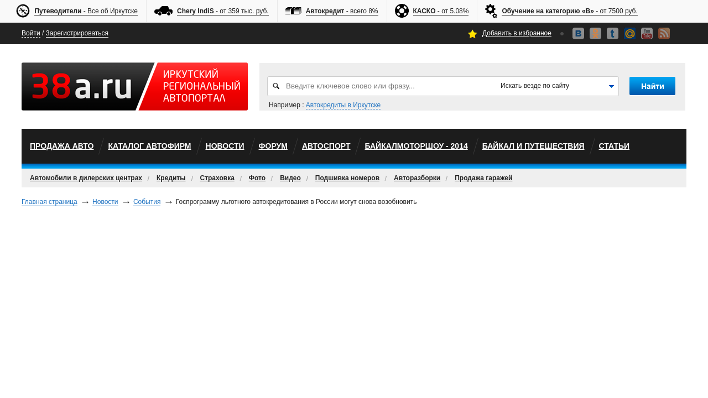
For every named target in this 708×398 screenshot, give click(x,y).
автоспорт (326, 146)
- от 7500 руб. (569, 11)
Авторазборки (417, 178)
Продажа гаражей (483, 178)
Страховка (217, 178)
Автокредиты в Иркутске (343, 105)
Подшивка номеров (347, 178)
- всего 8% (342, 11)
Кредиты (171, 178)
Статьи (614, 146)
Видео (290, 178)
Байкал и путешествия (533, 146)
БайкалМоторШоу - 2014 (416, 146)
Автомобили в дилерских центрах (86, 178)
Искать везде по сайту (535, 86)
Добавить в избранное (516, 33)
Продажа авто (61, 146)
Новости (225, 146)
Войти (31, 33)
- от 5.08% (441, 11)
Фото (257, 178)
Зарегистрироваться (77, 33)
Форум (273, 146)
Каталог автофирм (149, 146)
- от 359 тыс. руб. (223, 11)
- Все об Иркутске (86, 11)
